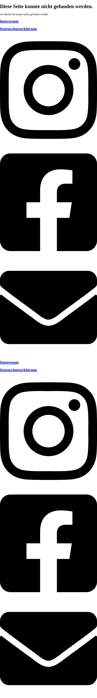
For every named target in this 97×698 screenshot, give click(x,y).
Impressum (9, 21)
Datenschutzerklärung (18, 29)
